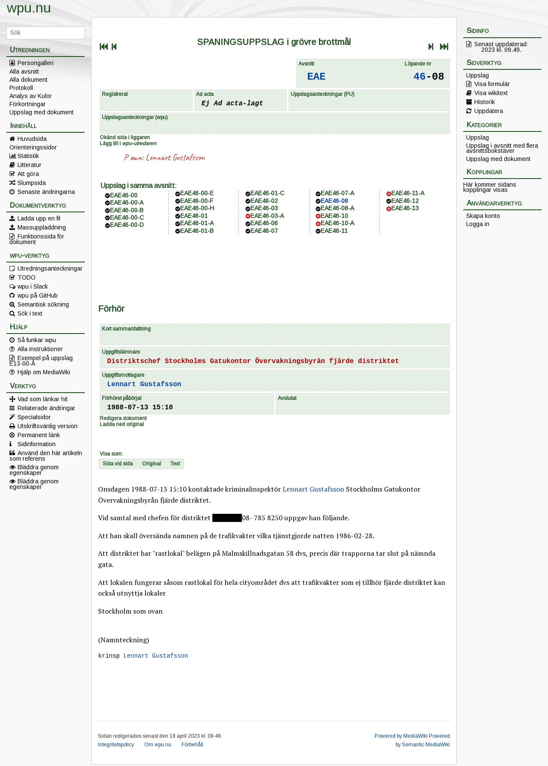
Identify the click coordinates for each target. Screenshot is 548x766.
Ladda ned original (122, 424)
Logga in (477, 224)
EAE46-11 (334, 230)
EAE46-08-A (337, 208)
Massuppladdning (42, 227)
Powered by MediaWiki (401, 737)
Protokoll (21, 87)
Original (151, 464)
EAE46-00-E (197, 193)
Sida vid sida (118, 464)
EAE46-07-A (337, 193)
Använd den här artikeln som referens (45, 455)
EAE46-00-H (197, 208)
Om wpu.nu (157, 746)
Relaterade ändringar (46, 408)
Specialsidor (34, 417)
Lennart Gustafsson (175, 157)
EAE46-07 (264, 230)
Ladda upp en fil (39, 218)
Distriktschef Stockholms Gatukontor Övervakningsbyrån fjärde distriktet (253, 361)
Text (175, 464)
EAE (316, 77)
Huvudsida (32, 139)
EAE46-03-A (267, 215)
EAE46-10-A (337, 223)
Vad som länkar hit (43, 399)
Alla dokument (28, 79)
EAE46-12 (405, 200)
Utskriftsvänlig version (47, 426)
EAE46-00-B (126, 210)
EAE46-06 (264, 223)
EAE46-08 (334, 200)
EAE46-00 (123, 195)
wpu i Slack (33, 286)
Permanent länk (39, 435)
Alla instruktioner (40, 349)
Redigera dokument (123, 418)
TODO (27, 277)
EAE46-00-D (127, 224)
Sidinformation (37, 444)
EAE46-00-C (127, 217)
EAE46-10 (334, 215)
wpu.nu (29, 7)
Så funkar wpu (37, 340)
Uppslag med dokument (41, 112)
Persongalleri (36, 63)
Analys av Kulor (30, 95)
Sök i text (30, 313)
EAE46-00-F (196, 200)
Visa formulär (492, 84)
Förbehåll (192, 746)
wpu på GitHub (38, 295)
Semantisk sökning (43, 304)
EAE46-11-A (407, 193)
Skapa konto (483, 215)
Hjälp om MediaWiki (44, 372)
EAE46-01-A (197, 223)
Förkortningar (27, 104)
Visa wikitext (491, 93)
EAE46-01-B (197, 230)
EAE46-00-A (126, 202)
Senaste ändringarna (46, 192)
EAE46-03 (264, 208)
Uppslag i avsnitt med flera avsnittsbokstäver (502, 148)
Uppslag (477, 75)
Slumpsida (32, 183)
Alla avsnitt (24, 71)
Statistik (28, 156)
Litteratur (30, 165)
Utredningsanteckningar (50, 268)
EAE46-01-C (267, 193)
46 (420, 77)
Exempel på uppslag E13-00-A (41, 360)
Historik (484, 102)
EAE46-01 (194, 215)
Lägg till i (128, 143)
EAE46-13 (405, 208)
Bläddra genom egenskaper (34, 469)
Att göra (28, 174)
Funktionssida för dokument (36, 238)
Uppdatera (488, 111)
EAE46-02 (264, 200)
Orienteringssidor (33, 147)
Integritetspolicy (116, 746)
